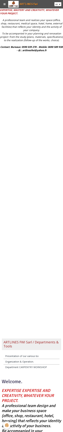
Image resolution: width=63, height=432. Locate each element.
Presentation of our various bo (22, 356)
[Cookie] (7, 425)
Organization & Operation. (19, 361)
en (56, 4)
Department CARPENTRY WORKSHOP (26, 367)
